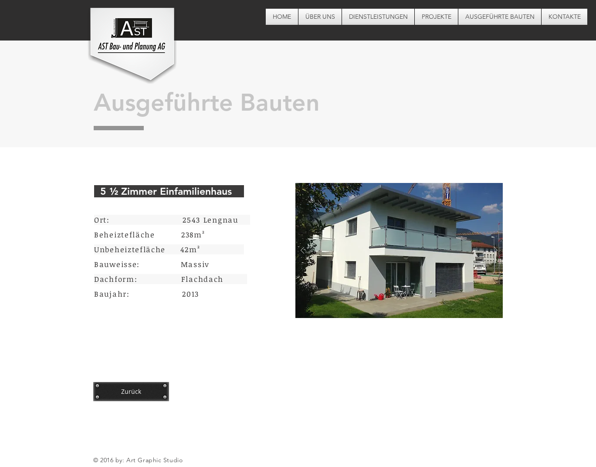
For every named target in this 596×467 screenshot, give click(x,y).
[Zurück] (131, 391)
